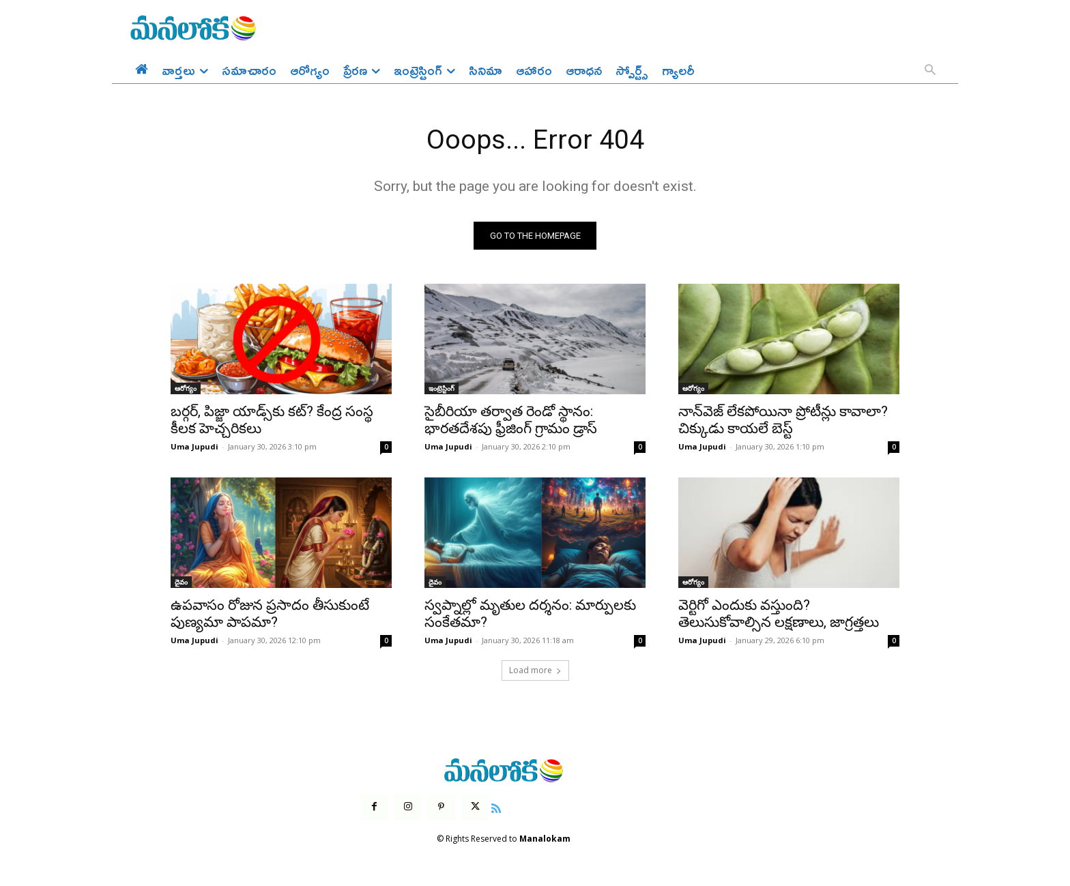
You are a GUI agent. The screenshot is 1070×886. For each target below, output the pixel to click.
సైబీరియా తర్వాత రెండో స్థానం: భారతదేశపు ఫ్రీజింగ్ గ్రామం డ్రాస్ (510, 421)
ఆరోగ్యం (186, 389)
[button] (930, 71)
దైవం (181, 583)
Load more (535, 671)
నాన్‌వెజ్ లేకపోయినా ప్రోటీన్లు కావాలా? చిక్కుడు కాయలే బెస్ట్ (783, 421)
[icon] (496, 807)
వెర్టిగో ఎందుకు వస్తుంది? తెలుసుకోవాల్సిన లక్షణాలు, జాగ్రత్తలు (778, 615)
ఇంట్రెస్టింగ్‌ (441, 389)
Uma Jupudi (194, 448)
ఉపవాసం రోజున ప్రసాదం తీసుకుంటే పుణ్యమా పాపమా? (270, 615)
